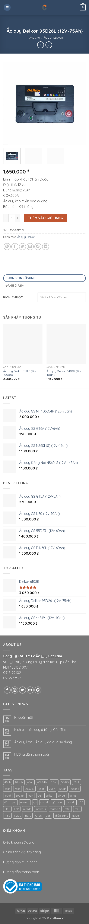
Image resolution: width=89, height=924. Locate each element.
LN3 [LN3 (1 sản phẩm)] (16, 809)
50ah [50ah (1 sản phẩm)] (54, 782)
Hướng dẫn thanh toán (32, 754)
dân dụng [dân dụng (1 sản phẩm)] (10, 802)
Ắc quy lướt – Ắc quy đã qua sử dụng (43, 742)
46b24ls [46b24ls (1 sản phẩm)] (42, 782)
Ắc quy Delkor (53, 37)
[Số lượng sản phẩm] (11, 218)
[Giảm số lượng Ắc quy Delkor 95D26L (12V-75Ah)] (5, 218)
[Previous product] (48, 44)
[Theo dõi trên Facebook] (7, 690)
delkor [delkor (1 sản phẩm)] (50, 795)
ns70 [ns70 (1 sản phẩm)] (28, 815)
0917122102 (12, 672)
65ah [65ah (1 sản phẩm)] (7, 788)
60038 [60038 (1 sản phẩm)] (20, 795)
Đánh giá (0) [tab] (14, 285)
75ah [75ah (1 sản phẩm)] (17, 788)
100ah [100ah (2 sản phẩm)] (62, 788)
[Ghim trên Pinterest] (37, 246)
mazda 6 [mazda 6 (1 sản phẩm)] (55, 809)
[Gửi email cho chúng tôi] (30, 690)
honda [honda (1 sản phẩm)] (71, 802)
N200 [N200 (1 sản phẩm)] (17, 815)
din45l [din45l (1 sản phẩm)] (73, 795)
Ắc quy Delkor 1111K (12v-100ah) (20, 373)
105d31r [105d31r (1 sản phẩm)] (74, 788)
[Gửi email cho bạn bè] (30, 246)
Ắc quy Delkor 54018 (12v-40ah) (64, 373)
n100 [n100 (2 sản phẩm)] (67, 809)
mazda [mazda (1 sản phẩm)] (27, 809)
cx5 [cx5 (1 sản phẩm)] (40, 795)
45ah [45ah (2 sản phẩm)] (30, 782)
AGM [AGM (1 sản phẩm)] (31, 795)
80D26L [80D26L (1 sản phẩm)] (29, 788)
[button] (7, 7)
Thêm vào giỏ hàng (45, 218)
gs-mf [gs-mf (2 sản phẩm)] (44, 802)
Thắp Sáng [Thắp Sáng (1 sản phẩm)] (61, 815)
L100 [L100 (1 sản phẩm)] (7, 809)
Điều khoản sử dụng (18, 842)
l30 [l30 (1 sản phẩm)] (81, 802)
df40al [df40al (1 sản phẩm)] (62, 795)
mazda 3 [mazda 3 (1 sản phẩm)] (40, 809)
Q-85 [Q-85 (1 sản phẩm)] (38, 815)
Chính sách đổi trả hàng (22, 852)
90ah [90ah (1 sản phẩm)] (52, 788)
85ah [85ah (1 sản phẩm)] (41, 788)
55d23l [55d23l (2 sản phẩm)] (65, 782)
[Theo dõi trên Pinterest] (37, 690)
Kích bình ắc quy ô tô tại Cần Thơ (40, 730)
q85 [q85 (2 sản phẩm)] (48, 815)
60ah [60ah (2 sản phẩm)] (76, 782)
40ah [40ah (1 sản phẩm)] (7, 782)
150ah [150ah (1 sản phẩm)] (8, 795)
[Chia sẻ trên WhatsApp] (7, 246)
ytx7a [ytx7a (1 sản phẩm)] (75, 815)
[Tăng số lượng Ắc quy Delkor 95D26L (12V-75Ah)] (17, 218)
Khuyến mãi (23, 718)
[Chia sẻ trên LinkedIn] (45, 246)
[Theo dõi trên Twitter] (22, 690)
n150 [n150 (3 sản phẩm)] (7, 815)
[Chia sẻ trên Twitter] (22, 246)
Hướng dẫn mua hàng (20, 862)
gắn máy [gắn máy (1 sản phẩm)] (57, 802)
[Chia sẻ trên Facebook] (14, 246)
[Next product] (40, 44)
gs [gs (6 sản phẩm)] (35, 802)
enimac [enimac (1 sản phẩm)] (24, 802)
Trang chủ (33, 37)
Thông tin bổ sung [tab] (21, 278)
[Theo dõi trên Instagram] (14, 690)
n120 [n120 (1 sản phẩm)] (77, 809)
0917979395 (12, 678)
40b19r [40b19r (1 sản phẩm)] (19, 782)
